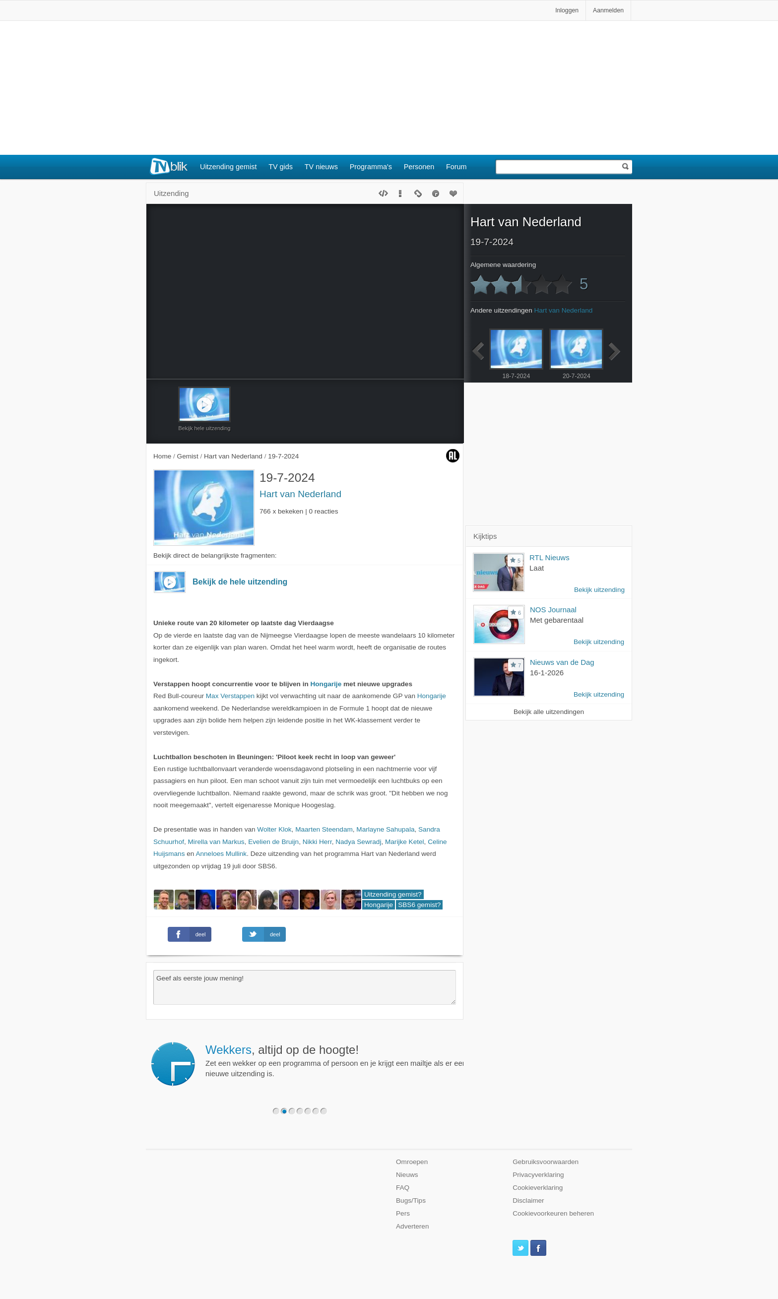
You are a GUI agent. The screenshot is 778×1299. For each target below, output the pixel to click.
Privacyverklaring (538, 1174)
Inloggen (567, 10)
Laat (536, 568)
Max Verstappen (230, 696)
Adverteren (412, 1226)
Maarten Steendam (324, 829)
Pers (403, 1213)
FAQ (402, 1187)
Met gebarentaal (557, 620)
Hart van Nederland (300, 494)
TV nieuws (321, 167)
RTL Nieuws (549, 557)
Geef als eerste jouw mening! (304, 987)
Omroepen (412, 1162)
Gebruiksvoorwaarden (546, 1162)
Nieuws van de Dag (562, 662)
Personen (419, 167)
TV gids (280, 167)
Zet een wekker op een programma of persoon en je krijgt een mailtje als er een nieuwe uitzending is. (335, 1060)
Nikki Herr (317, 841)
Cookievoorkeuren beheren (553, 1213)
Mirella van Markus (216, 841)
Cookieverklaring (538, 1187)
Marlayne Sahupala (385, 829)
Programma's (371, 167)
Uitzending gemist (228, 167)
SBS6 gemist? (419, 905)
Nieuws (407, 1174)
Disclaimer (528, 1200)
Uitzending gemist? (393, 894)
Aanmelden (608, 10)
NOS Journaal (553, 609)
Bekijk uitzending (599, 589)
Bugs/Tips (411, 1200)
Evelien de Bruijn (273, 841)
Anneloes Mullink (221, 853)
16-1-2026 (547, 672)
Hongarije (326, 684)
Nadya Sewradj (358, 841)
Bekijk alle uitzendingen (549, 711)
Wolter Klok (274, 829)
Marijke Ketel (404, 841)
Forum (456, 167)
